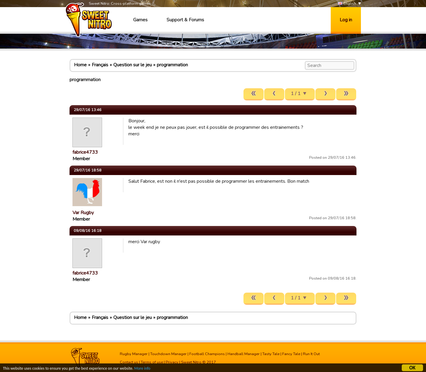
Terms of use (152, 362)
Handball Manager (243, 354)
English (347, 4)
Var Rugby (83, 212)
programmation (172, 65)
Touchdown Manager (168, 354)
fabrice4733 (85, 152)
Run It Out (311, 354)
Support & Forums (185, 20)
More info (142, 369)
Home (80, 65)
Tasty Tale (271, 354)
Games (140, 20)
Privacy (172, 362)
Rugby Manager (134, 354)
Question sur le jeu (132, 65)
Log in (346, 20)
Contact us (129, 362)
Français (100, 65)
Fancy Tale (291, 354)
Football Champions (207, 354)
